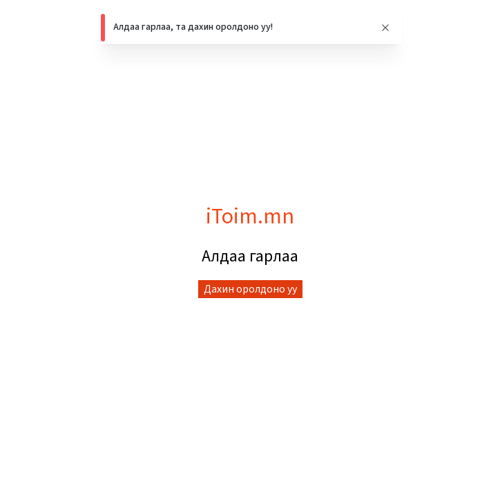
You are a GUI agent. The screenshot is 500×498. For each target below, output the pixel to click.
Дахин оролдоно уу (250, 289)
